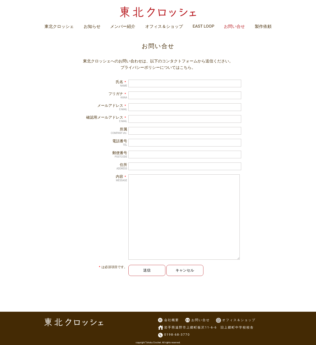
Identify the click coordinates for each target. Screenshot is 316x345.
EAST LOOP (203, 26)
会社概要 (171, 320)
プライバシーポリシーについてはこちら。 (158, 67)
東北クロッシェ (59, 26)
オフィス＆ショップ (164, 26)
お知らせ (92, 26)
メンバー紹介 (122, 26)
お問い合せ (234, 26)
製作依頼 (263, 26)
